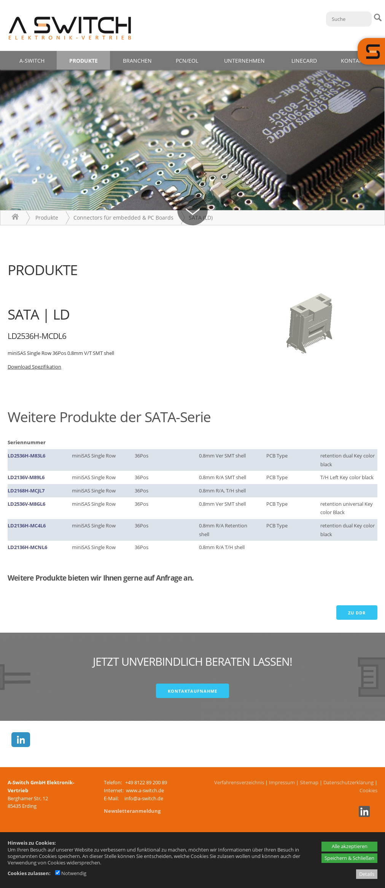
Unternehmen (244, 60)
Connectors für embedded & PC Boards (123, 217)
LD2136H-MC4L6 (27, 525)
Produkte (83, 60)
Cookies (368, 790)
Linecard (304, 60)
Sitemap (309, 782)
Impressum (282, 782)
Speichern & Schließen (349, 858)
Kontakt (353, 60)
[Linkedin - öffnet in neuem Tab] (363, 815)
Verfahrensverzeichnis (239, 782)
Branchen (137, 60)
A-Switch (32, 60)
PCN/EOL (187, 60)
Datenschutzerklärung (348, 782)
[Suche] (349, 19)
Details (366, 874)
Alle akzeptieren (350, 846)
